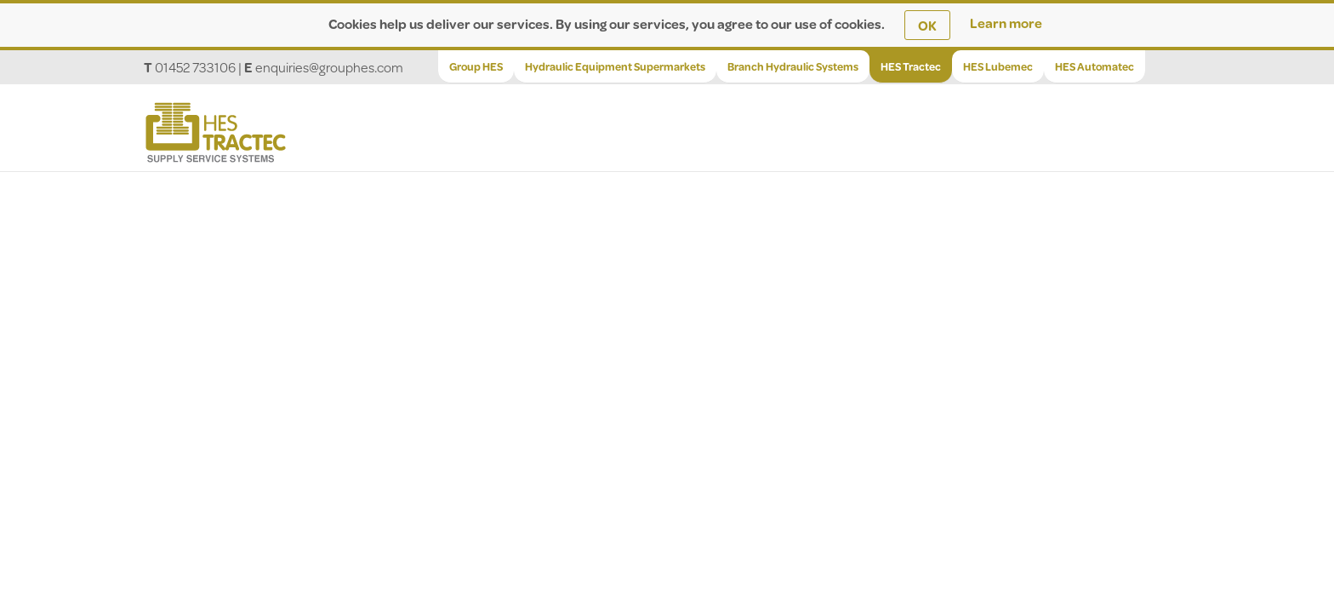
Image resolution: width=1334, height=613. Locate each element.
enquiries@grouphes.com (329, 67)
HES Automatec (1094, 66)
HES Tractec (911, 66)
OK (927, 25)
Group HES (476, 66)
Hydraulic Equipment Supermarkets (615, 66)
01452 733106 (195, 67)
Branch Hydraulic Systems (792, 66)
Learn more (1006, 22)
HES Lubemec (998, 66)
